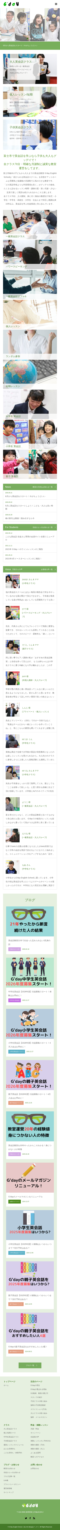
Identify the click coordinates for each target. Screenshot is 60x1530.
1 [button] (27, 38)
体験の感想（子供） (38, 1445)
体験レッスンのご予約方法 (41, 1441)
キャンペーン (36, 1433)
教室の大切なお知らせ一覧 (43, 487)
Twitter (26, 1517)
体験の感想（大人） (38, 1449)
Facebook (30, 1517)
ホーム (6, 1385)
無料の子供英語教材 (38, 1405)
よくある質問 (36, 1453)
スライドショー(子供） (39, 1409)
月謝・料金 (35, 1429)
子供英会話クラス (10, 1441)
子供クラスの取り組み (39, 1401)
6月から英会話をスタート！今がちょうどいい (25, 496)
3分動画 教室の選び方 (39, 1393)
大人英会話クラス (10, 1429)
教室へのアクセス (37, 1457)
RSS (34, 1517)
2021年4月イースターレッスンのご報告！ (23, 559)
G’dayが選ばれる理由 (39, 1389)
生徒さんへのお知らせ (12, 1472)
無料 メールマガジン (39, 1417)
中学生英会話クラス (11, 1437)
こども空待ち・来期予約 (13, 1453)
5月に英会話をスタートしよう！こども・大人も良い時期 (29, 507)
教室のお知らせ (9, 1468)
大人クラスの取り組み (39, 1413)
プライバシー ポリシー (12, 1484)
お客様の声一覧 (47, 569)
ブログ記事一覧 (9, 1476)
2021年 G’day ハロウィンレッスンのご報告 (24, 549)
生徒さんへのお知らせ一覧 (43, 527)
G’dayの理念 (35, 1385)
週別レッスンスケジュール (14, 1445)
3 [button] (32, 38)
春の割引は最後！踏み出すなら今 (19, 518)
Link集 (6, 1480)
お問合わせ (35, 1468)
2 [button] (30, 38)
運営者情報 (8, 1488)
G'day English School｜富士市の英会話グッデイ (24, 1527)
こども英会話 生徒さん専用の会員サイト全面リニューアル (29, 538)
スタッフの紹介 (36, 1397)
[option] (30, 25)
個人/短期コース (10, 1433)
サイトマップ (9, 1492)
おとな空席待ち (9, 1449)
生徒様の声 (35, 1437)
